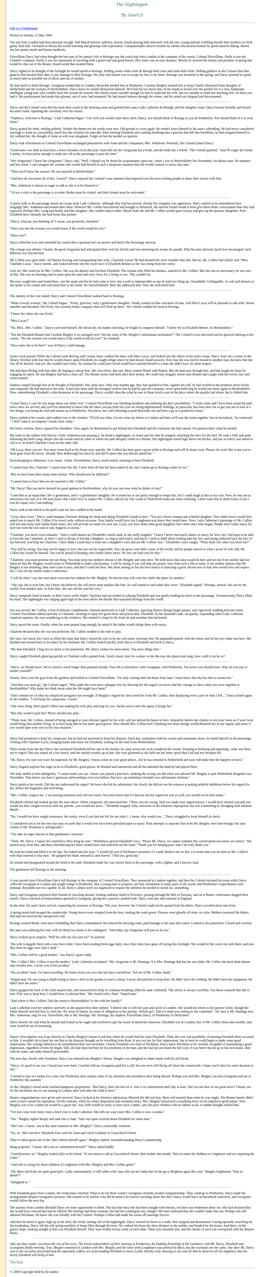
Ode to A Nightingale (24, 28)
